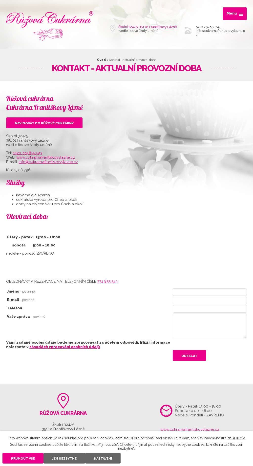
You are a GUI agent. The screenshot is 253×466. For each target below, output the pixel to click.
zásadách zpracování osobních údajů (64, 347)
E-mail (20, 300)
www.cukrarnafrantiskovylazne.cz (45, 157)
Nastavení (103, 458)
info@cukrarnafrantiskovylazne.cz (48, 162)
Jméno (21, 291)
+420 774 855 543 (208, 27)
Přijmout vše (23, 458)
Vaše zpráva (26, 316)
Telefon (14, 308)
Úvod (101, 60)
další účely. (236, 438)
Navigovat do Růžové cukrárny (44, 123)
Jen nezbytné (64, 458)
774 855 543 (107, 281)
